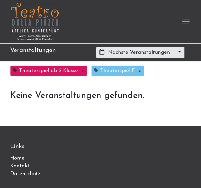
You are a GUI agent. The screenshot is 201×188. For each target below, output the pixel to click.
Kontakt (20, 166)
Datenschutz (25, 174)
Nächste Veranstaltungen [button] (135, 52)
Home (17, 158)
